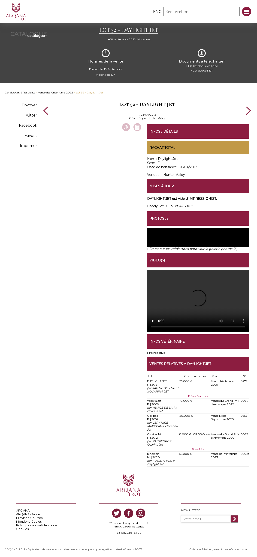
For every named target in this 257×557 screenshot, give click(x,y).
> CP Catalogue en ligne (202, 65)
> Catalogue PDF (201, 70)
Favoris (30, 135)
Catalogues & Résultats (20, 92)
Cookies (22, 529)
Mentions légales (29, 521)
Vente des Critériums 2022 (55, 92)
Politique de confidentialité (36, 525)
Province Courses (29, 518)
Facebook (28, 125)
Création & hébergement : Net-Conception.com (220, 549)
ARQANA (23, 510)
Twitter (30, 115)
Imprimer (28, 145)
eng (157, 11)
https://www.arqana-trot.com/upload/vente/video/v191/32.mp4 (198, 301)
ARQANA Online (28, 514)
